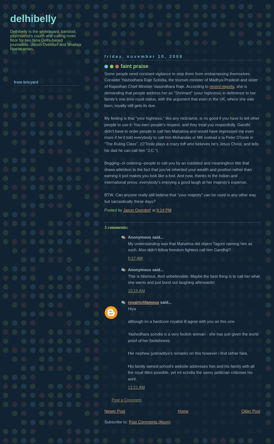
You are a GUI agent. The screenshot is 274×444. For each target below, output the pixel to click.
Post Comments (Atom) (150, 422)
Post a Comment (126, 400)
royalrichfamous (143, 302)
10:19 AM (136, 291)
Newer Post (114, 411)
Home (183, 411)
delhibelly (33, 18)
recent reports (221, 86)
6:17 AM (135, 258)
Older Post (250, 411)
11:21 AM (136, 387)
